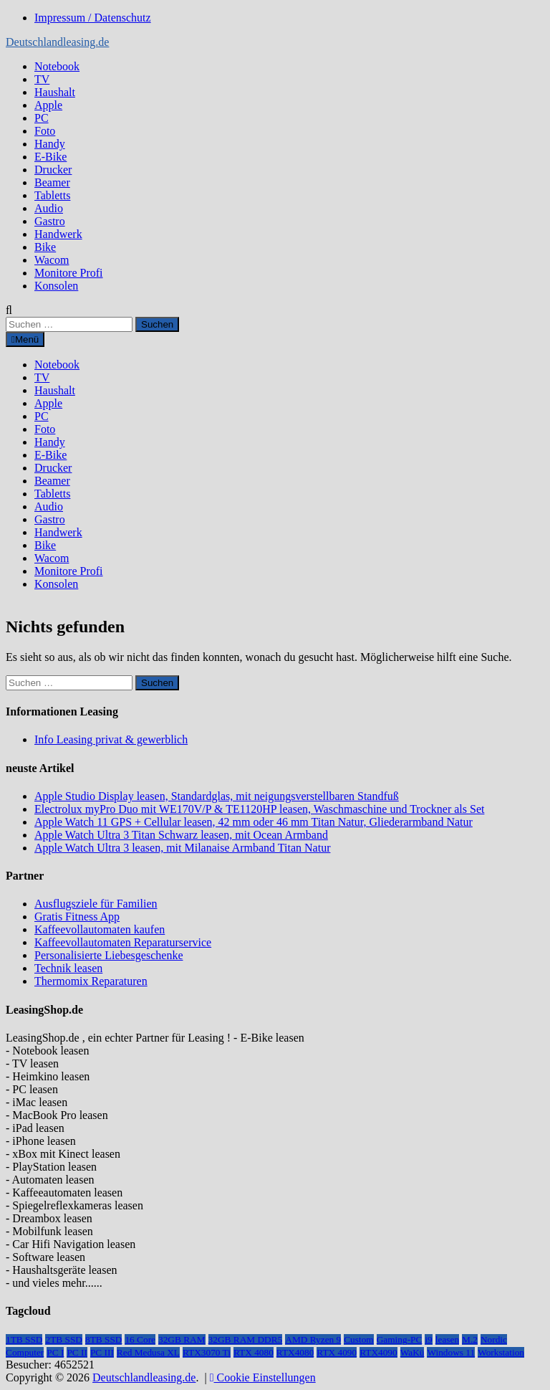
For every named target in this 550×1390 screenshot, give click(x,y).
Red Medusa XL (148, 1352)
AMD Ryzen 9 (313, 1339)
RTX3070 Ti (207, 1352)
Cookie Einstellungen (263, 1377)
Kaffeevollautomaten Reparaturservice (122, 942)
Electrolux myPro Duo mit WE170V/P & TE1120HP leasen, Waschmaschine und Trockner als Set (259, 809)
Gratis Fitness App (77, 916)
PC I (55, 1352)
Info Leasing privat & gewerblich (111, 739)
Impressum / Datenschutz (92, 17)
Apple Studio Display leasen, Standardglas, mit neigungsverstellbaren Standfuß (216, 796)
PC (41, 118)
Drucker (53, 169)
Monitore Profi (68, 273)
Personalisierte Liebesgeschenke (108, 955)
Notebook (56, 66)
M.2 (470, 1339)
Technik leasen (68, 968)
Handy (49, 144)
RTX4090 (378, 1352)
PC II (77, 1352)
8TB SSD (103, 1339)
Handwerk (58, 234)
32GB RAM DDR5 (245, 1339)
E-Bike (50, 157)
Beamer (52, 182)
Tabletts (52, 195)
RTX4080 (295, 1352)
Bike (45, 247)
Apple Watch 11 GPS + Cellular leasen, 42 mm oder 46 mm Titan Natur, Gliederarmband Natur (253, 822)
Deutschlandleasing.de (57, 42)
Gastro (49, 221)
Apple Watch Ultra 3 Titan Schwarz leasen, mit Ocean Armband (181, 835)
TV (41, 79)
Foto (44, 131)
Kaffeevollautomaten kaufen (99, 929)
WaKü (412, 1352)
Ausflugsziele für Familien (96, 904)
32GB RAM (182, 1339)
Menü (25, 339)
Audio (48, 208)
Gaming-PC (400, 1339)
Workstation (501, 1352)
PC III (102, 1352)
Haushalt (54, 92)
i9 (428, 1339)
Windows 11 (451, 1352)
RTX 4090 (337, 1352)
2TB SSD (63, 1339)
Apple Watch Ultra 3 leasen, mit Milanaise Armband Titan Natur (182, 848)
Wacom (51, 260)
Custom (358, 1339)
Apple (48, 105)
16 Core (140, 1339)
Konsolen (56, 286)
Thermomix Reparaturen (91, 981)
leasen (447, 1339)
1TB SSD (24, 1339)
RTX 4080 (253, 1352)
